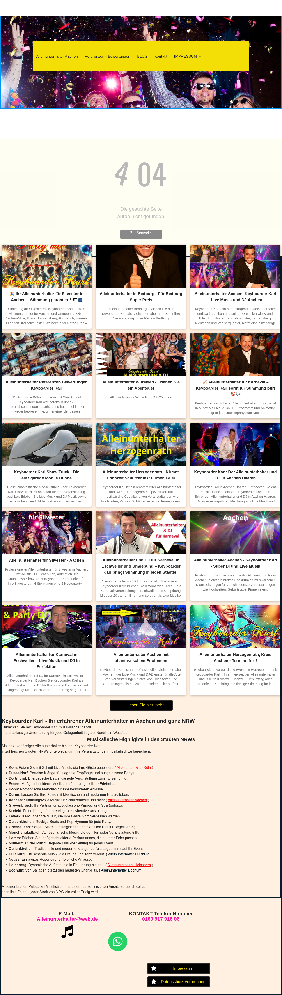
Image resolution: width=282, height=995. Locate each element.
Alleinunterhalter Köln (134, 767)
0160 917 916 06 (160, 919)
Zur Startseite (141, 233)
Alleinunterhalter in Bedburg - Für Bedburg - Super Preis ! (141, 297)
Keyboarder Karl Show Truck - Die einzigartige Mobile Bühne (46, 475)
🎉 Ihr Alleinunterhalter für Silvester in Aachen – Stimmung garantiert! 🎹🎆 (46, 297)
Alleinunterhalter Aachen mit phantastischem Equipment (140, 657)
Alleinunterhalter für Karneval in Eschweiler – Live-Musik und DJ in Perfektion (46, 660)
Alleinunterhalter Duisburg (128, 854)
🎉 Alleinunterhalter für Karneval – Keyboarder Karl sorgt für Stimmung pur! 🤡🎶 (235, 388)
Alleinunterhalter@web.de (67, 919)
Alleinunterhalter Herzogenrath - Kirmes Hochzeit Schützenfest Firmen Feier (141, 475)
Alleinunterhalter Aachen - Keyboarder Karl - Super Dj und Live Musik (235, 563)
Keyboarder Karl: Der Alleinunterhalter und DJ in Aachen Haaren (235, 475)
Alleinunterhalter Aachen (127, 800)
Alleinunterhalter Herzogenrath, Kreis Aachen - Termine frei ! (235, 657)
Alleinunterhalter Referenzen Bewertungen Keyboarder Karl (46, 385)
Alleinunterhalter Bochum (121, 870)
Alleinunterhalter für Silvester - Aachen (46, 560)
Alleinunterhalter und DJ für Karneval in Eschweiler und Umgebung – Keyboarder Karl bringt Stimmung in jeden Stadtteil (141, 566)
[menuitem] (57, 56)
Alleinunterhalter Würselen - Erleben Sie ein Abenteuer (141, 385)
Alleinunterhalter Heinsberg (129, 865)
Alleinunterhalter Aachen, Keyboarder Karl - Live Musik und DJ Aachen (235, 297)
